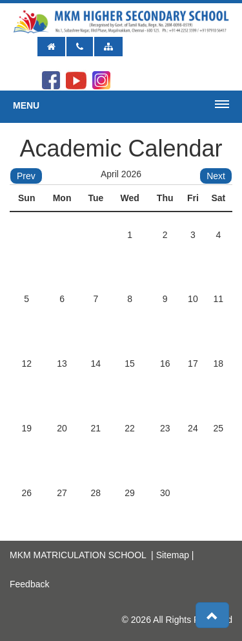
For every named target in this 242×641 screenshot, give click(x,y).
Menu (26, 105)
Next (216, 176)
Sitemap (172, 555)
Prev (26, 176)
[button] (212, 615)
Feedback (29, 584)
